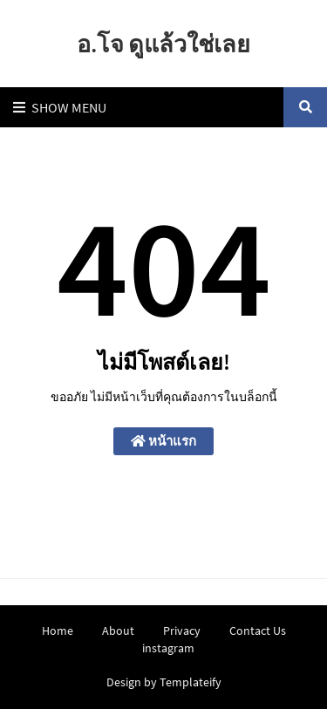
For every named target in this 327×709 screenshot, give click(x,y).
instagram (168, 648)
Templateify (190, 682)
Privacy (182, 630)
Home (57, 630)
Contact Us (257, 630)
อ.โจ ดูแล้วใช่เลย (163, 43)
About (118, 630)
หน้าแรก (163, 441)
